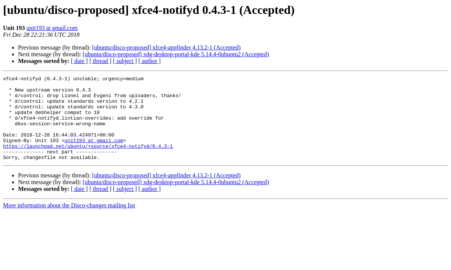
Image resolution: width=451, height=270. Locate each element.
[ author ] (149, 61)
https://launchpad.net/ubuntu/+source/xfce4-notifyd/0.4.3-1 (88, 160)
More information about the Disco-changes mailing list (69, 222)
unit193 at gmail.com (51, 28)
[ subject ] (125, 61)
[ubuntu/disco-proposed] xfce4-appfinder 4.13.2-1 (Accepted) (166, 47)
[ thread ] (100, 61)
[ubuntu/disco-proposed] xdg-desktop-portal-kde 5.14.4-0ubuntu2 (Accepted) (176, 54)
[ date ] (79, 61)
